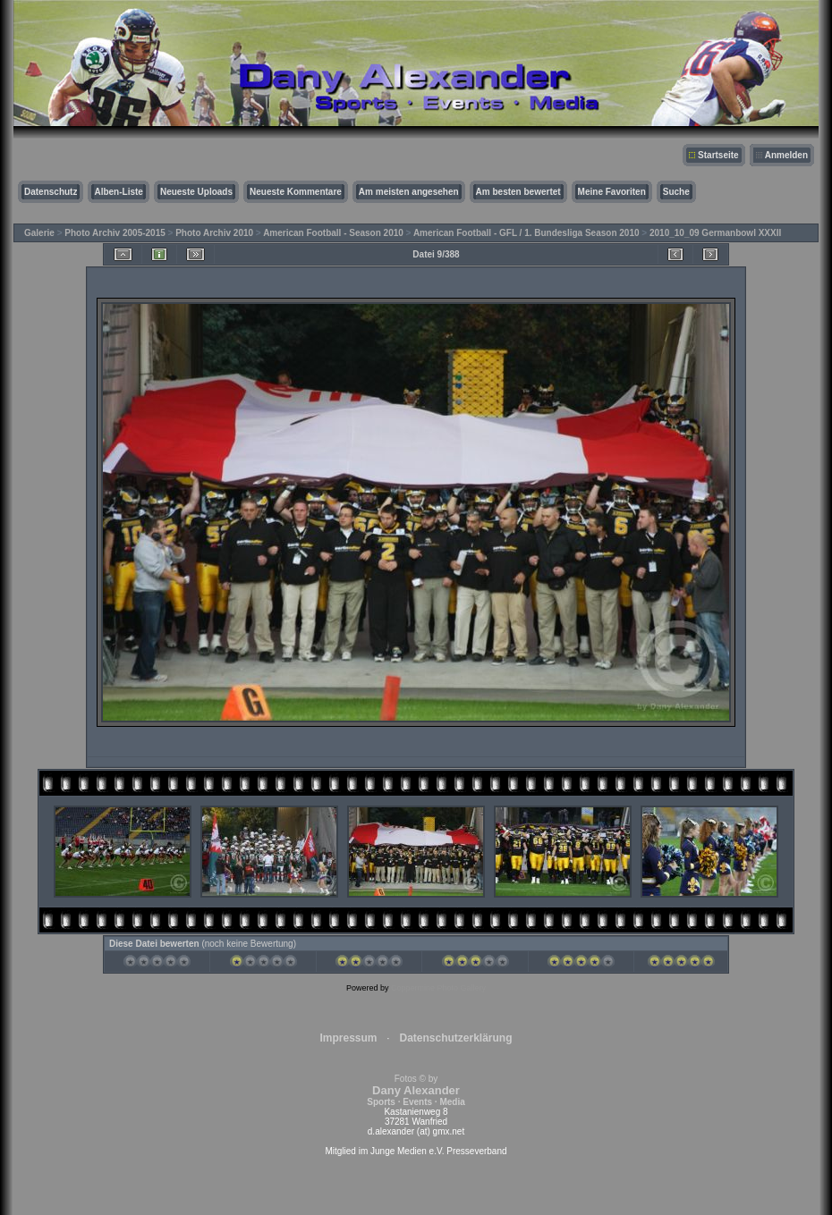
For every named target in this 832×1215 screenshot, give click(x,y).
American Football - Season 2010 (333, 233)
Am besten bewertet (518, 192)
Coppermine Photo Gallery (438, 987)
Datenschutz (50, 192)
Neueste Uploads (196, 192)
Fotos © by (415, 1090)
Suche (676, 192)
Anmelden (786, 155)
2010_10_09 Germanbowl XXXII (715, 233)
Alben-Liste (118, 192)
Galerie (39, 233)
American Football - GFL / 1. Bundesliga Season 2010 (526, 233)
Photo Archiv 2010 (214, 233)
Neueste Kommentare (296, 192)
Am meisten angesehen (409, 192)
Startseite (718, 155)
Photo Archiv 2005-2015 (114, 233)
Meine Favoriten (612, 192)
